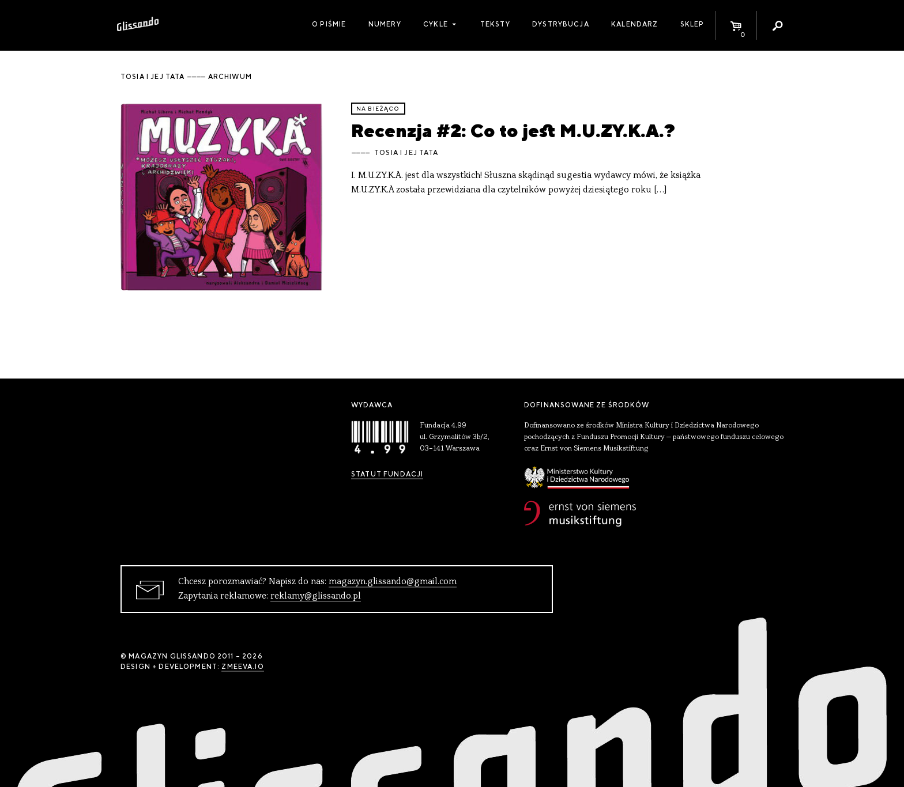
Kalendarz (634, 24)
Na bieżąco (378, 108)
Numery (384, 24)
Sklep (692, 24)
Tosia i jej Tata (406, 153)
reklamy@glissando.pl (315, 596)
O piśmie (329, 24)
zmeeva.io (242, 667)
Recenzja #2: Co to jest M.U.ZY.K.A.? (513, 130)
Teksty (495, 24)
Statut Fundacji (387, 474)
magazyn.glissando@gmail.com (393, 582)
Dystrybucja (560, 24)
